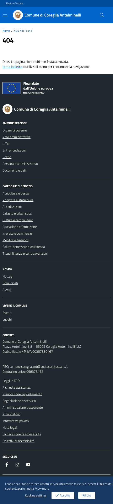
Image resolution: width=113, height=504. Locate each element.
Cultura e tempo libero (17, 219)
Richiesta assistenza (16, 387)
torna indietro (12, 66)
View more (42, 488)
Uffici (5, 143)
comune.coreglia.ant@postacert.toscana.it (39, 366)
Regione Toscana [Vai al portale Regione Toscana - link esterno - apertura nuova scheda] (14, 3)
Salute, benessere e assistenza (23, 246)
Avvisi (6, 289)
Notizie (7, 276)
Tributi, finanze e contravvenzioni (25, 253)
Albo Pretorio (11, 414)
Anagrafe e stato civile (17, 199)
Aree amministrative (16, 136)
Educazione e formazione (19, 226)
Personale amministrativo (20, 163)
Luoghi (7, 319)
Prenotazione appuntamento (22, 394)
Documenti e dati (14, 170)
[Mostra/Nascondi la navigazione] (4, 14)
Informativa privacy (15, 420)
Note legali (9, 427)
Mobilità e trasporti (15, 240)
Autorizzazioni (12, 206)
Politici (6, 156)
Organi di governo (14, 130)
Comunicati (10, 282)
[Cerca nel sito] (102, 15)
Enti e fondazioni (14, 150)
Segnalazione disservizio (19, 400)
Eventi (6, 312)
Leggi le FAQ (11, 380)
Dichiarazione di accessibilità (21, 434)
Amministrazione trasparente (22, 407)
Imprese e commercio (17, 233)
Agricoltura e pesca (15, 193)
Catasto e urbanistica (17, 213)
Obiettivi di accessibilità (18, 440)
